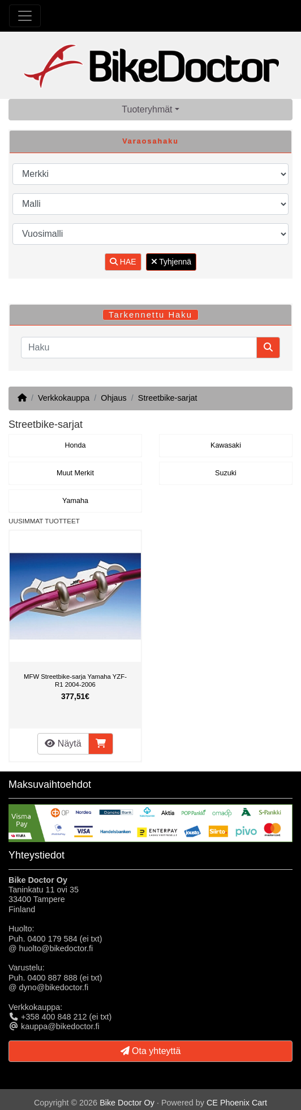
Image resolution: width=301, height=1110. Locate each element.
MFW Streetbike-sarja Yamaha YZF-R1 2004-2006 (75, 680)
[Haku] (139, 347)
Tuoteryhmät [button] (147, 109)
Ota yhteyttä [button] (151, 1051)
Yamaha (75, 501)
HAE (123, 261)
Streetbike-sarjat (167, 397)
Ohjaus (114, 397)
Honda (74, 445)
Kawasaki (225, 445)
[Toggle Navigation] (25, 16)
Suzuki (225, 473)
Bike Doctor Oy (127, 1102)
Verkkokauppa (63, 397)
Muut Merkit (75, 473)
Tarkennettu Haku (150, 314)
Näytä (63, 743)
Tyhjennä (171, 261)
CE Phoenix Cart (237, 1102)
